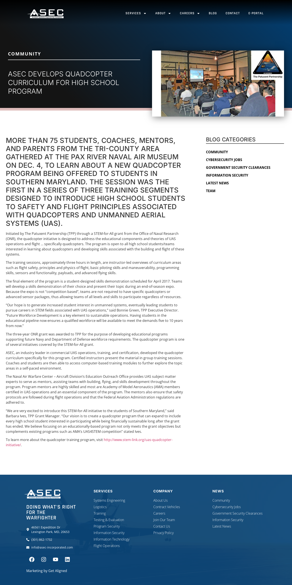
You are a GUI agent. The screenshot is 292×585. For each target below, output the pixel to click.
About (163, 13)
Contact (233, 13)
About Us (160, 500)
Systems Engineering (109, 500)
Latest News (217, 183)
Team (210, 190)
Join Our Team (164, 519)
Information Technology (111, 539)
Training (100, 513)
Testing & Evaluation (109, 519)
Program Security (107, 526)
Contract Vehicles (166, 506)
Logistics (100, 506)
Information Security (227, 175)
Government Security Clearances (238, 167)
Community (24, 54)
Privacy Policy (163, 532)
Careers (190, 13)
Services (136, 13)
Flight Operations (107, 545)
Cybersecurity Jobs (224, 159)
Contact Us (161, 526)
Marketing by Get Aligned (46, 570)
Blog (213, 13)
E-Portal (256, 13)
